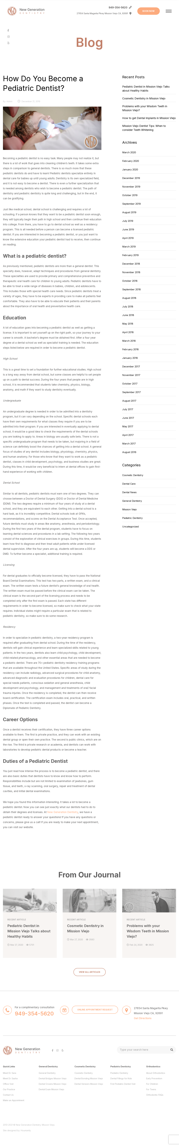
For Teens (151, 1088)
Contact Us (8, 1093)
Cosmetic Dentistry (132, 475)
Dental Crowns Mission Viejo (52, 1082)
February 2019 (130, 255)
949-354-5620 (118, 7)
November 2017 (131, 375)
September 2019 (131, 203)
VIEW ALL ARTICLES (89, 970)
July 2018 (127, 306)
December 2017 (131, 366)
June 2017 (128, 417)
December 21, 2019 (31, 101)
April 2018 (128, 332)
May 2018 (127, 323)
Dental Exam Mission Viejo (51, 1088)
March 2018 (129, 340)
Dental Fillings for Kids (121, 1077)
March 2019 (129, 246)
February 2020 (130, 160)
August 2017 (129, 400)
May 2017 (127, 426)
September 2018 (131, 289)
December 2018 (131, 263)
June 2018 (128, 315)
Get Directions (143, 1016)
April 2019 (128, 238)
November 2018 (131, 272)
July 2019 (127, 220)
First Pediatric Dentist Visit (122, 1082)
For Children (152, 1082)
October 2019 (129, 195)
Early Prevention (154, 1077)
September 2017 (131, 392)
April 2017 (128, 435)
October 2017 (129, 383)
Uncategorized (130, 526)
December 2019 (131, 178)
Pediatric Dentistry (132, 518)
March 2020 (129, 152)
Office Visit (8, 1082)
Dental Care (129, 483)
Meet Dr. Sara (9, 1071)
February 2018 (130, 349)
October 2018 (129, 280)
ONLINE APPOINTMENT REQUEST (95, 1008)
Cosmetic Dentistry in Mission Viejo (143, 98)
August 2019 (129, 212)
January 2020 (130, 169)
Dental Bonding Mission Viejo (88, 1077)
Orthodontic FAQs (154, 1093)
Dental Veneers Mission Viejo (88, 1082)
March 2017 (129, 443)
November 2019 (131, 186)
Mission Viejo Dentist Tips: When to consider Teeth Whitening (144, 127)
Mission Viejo (129, 509)
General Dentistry (132, 500)
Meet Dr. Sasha (10, 1077)
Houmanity (26, 1129)
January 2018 (130, 357)
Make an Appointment (13, 1099)
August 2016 (129, 452)
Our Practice (9, 1088)
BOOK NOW (148, 11)
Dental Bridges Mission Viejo (53, 1077)
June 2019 (128, 229)
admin (9, 101)
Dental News (129, 492)
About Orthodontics (155, 1071)
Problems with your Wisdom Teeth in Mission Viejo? (144, 108)
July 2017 (127, 409)
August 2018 (129, 298)
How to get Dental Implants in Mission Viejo (149, 118)
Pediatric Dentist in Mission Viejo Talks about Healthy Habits (146, 88)
